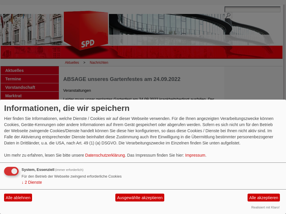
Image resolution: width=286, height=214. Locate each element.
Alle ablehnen (18, 197)
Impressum (195, 155)
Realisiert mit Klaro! (265, 207)
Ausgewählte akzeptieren (140, 197)
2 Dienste (32, 182)
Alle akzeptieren (263, 197)
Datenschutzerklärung (105, 155)
